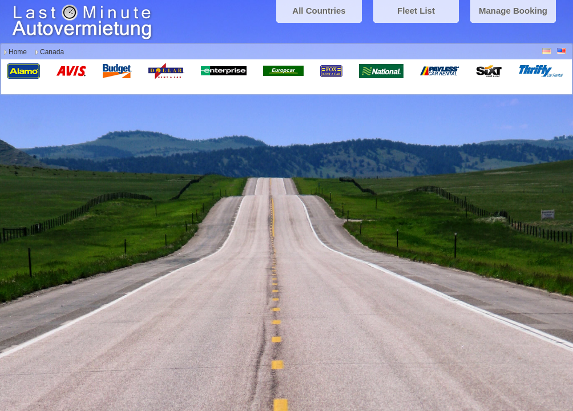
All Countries (318, 10)
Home (18, 52)
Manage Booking (513, 10)
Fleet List (416, 10)
